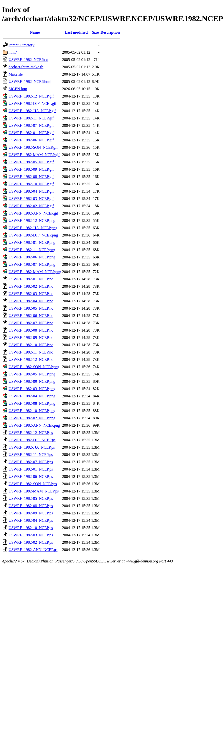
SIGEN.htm (18, 89)
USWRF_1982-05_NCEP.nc (31, 308)
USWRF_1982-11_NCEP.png (32, 250)
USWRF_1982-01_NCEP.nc (31, 279)
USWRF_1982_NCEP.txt (28, 60)
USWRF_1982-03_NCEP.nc (31, 294)
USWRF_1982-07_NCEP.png (32, 264)
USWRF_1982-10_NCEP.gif (31, 184)
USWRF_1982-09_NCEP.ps (31, 513)
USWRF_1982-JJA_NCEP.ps (32, 447)
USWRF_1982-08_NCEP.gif (31, 177)
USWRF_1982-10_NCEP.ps (31, 528)
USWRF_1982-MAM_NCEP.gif (34, 155)
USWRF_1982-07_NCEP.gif (31, 125)
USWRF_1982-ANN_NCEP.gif (33, 213)
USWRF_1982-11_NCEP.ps (31, 455)
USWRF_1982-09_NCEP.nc (31, 337)
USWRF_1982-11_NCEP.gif (31, 118)
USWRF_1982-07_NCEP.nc (31, 323)
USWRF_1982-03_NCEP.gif (31, 199)
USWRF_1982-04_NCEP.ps (31, 520)
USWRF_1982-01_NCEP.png (32, 242)
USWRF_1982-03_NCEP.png (32, 389)
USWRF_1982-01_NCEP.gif (31, 133)
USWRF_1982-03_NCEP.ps (31, 535)
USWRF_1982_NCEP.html (30, 81)
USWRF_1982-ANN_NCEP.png (34, 425)
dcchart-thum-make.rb (26, 67)
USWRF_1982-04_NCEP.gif (31, 191)
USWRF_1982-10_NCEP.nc (31, 345)
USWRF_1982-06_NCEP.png (32, 257)
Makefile (16, 74)
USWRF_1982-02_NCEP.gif (31, 206)
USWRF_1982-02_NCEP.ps (31, 542)
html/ (13, 52)
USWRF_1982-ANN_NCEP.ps (33, 550)
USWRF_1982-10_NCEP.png (32, 411)
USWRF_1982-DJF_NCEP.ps (32, 440)
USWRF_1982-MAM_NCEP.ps (34, 491)
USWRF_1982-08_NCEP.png (32, 403)
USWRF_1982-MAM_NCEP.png (35, 272)
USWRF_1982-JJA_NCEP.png (33, 228)
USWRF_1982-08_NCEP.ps (31, 506)
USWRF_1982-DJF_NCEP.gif (32, 103)
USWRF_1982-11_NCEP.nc (31, 352)
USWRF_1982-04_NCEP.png (32, 396)
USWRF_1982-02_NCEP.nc (31, 286)
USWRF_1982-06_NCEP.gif (31, 140)
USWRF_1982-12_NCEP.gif (31, 96)
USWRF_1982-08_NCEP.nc (31, 330)
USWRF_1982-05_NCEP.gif (31, 162)
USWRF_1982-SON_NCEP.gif (33, 147)
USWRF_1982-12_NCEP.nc (31, 359)
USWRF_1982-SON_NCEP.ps (33, 484)
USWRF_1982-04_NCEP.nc (31, 301)
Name (35, 32)
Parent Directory (21, 45)
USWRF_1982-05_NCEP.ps (31, 498)
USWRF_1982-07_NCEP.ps (31, 462)
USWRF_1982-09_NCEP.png (32, 381)
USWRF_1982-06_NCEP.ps (31, 476)
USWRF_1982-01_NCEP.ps (31, 469)
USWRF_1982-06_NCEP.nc (31, 316)
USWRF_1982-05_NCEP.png (32, 374)
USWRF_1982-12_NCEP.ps (31, 433)
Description (110, 32)
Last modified (76, 32)
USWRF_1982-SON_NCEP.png (34, 367)
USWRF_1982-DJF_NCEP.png (33, 235)
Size (95, 32)
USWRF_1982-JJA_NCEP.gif (32, 111)
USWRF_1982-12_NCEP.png (32, 220)
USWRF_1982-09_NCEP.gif (31, 169)
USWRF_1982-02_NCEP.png (32, 418)
